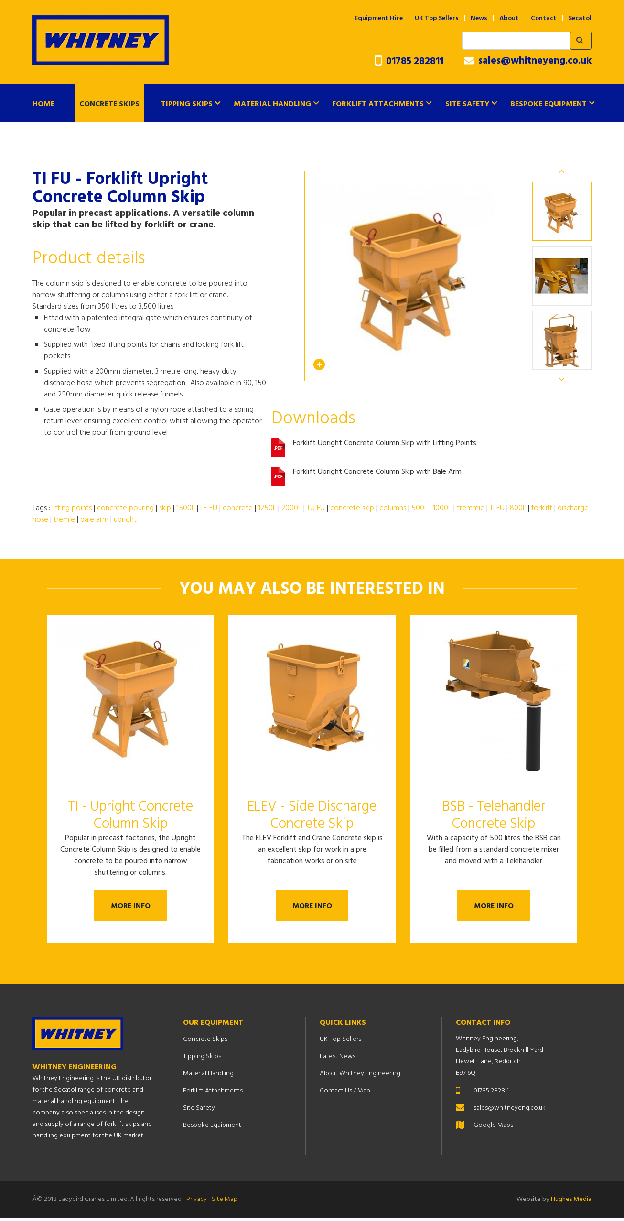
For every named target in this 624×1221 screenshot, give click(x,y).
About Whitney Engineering (360, 1076)
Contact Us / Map (345, 1094)
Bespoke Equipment (548, 104)
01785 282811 (409, 61)
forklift (541, 508)
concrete (238, 508)
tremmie (470, 508)
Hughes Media (571, 1202)
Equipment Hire (379, 18)
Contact (544, 18)
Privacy (196, 1202)
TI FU (497, 508)
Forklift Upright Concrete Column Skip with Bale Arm (377, 473)
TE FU (208, 508)
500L (419, 508)
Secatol (580, 18)
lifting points (72, 508)
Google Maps (493, 1128)
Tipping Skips (187, 104)
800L (518, 508)
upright (125, 520)
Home (43, 104)
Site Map (224, 1202)
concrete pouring (125, 508)
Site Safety (467, 104)
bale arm (94, 520)
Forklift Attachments (378, 104)
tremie (64, 520)
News (479, 18)
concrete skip (352, 508)
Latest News (337, 1059)
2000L (291, 508)
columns (392, 508)
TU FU (316, 508)
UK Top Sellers (437, 18)
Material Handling (272, 104)
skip (165, 508)
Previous (562, 171)
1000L (442, 508)
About (509, 18)
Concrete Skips (109, 104)
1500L (185, 508)
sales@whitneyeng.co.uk (528, 61)
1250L (267, 508)
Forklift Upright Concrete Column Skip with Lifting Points (384, 444)
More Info (130, 907)
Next (562, 379)
